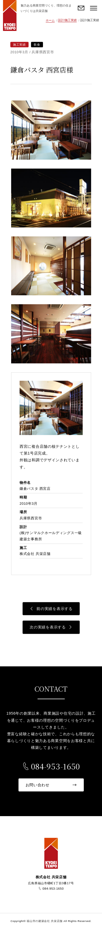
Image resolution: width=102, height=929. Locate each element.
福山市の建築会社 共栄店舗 (10, 15)
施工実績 (19, 44)
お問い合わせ (81, 8)
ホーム (50, 20)
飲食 (37, 44)
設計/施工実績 (67, 20)
